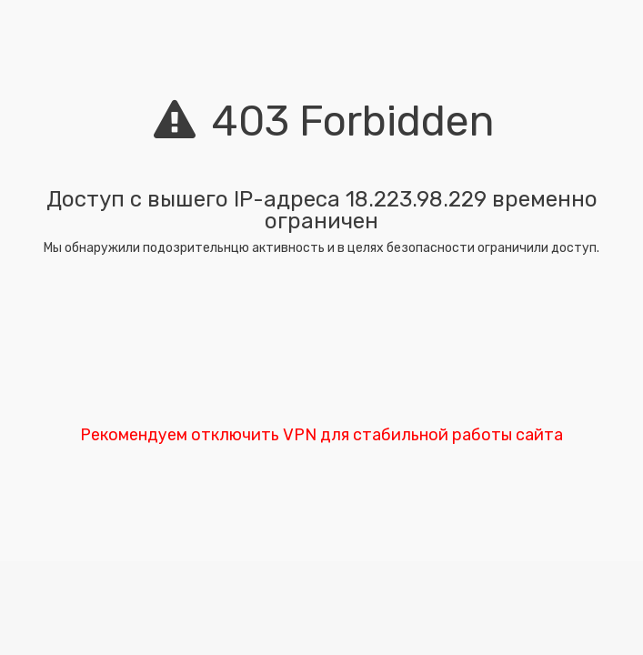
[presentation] (322, 345)
